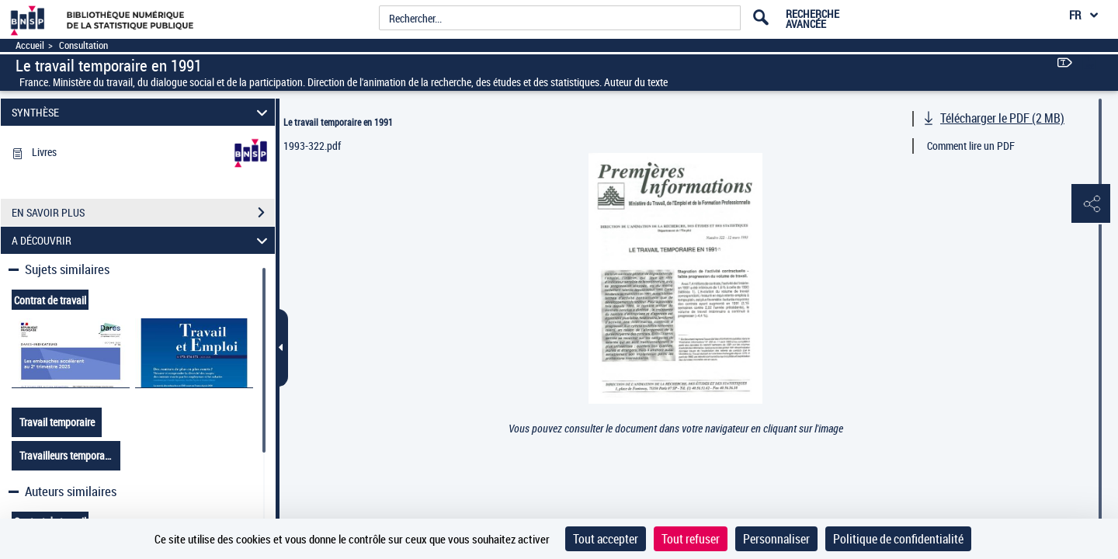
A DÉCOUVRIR (142, 240)
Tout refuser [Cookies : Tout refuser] (690, 538)
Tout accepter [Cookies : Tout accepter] (605, 538)
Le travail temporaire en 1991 (338, 122)
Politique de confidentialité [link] (898, 538)
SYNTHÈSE (142, 112)
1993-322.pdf (312, 145)
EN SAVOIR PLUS (143, 213)
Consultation (83, 45)
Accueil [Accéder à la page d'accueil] (30, 45)
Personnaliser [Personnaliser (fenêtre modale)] (776, 538)
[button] (1090, 204)
